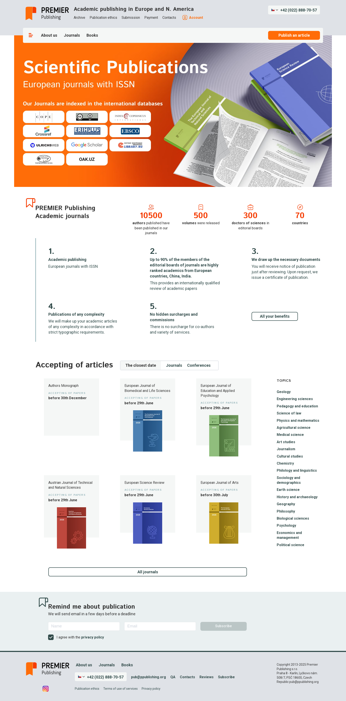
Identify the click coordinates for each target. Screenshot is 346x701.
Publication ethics (103, 17)
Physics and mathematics (298, 420)
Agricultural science (293, 428)
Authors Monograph (63, 386)
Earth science (288, 490)
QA (172, 677)
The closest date (140, 365)
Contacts (169, 17)
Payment (151, 17)
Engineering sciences (295, 399)
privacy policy (92, 637)
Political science (290, 545)
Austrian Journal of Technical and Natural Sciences (70, 485)
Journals (72, 35)
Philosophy (286, 511)
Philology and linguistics (297, 470)
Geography (286, 504)
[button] (294, 10)
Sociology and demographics (289, 480)
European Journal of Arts (220, 483)
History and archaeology (297, 497)
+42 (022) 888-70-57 (298, 10)
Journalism (286, 449)
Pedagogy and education (297, 406)
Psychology (286, 525)
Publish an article (294, 35)
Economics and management (289, 535)
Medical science (290, 435)
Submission (131, 17)
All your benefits (275, 316)
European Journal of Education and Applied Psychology (218, 391)
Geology (284, 392)
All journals (147, 572)
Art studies (286, 442)
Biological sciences (293, 518)
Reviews (206, 677)
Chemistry (285, 463)
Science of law (289, 413)
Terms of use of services (120, 688)
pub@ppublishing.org (148, 677)
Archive (79, 17)
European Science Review (144, 483)
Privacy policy (151, 688)
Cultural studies (290, 456)
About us (49, 35)
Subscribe (226, 677)
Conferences (199, 365)
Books (92, 35)
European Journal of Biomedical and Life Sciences (147, 388)
